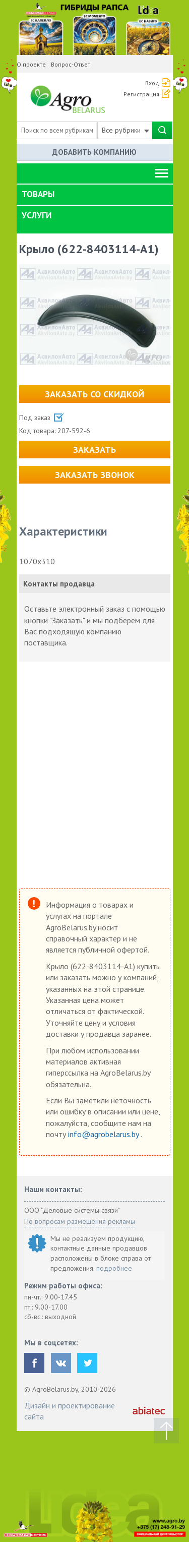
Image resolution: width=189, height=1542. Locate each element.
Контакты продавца (59, 583)
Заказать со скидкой (94, 394)
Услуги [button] (36, 215)
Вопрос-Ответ (70, 64)
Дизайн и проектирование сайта (69, 1410)
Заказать (94, 449)
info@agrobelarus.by (104, 1134)
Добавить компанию (94, 152)
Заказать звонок (95, 475)
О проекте (31, 64)
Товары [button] (38, 194)
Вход (152, 83)
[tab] (95, 195)
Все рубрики (125, 130)
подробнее (114, 1268)
